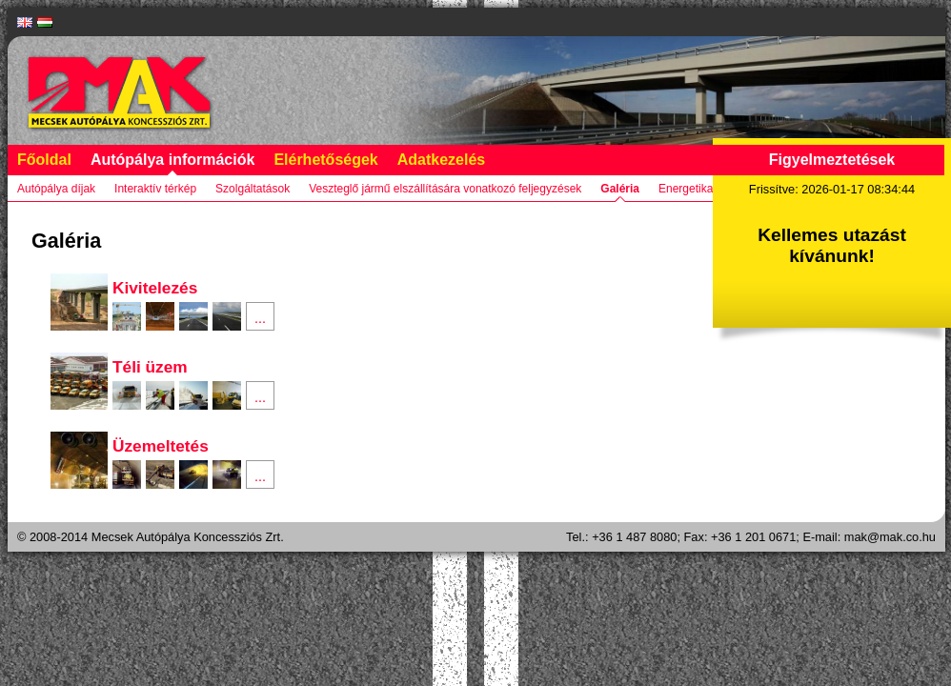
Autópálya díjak (56, 188)
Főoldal (44, 159)
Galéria (619, 188)
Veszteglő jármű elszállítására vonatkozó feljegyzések (445, 188)
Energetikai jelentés (708, 188)
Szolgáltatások (252, 188)
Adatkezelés (441, 159)
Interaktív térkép (155, 188)
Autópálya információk (172, 159)
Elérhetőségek (325, 159)
